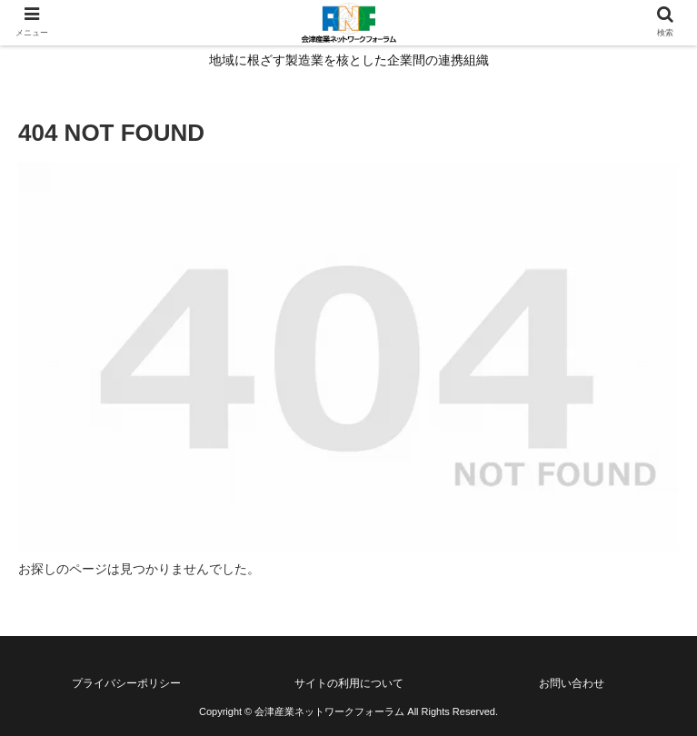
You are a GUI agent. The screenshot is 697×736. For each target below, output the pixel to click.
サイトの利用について (348, 683)
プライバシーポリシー (126, 683)
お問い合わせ (571, 683)
